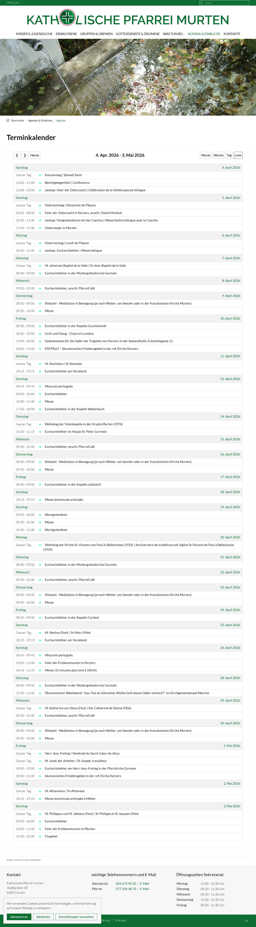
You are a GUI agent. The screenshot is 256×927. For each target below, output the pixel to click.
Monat (206, 155)
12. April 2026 (230, 379)
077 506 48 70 (126, 889)
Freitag (21, 318)
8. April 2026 (231, 280)
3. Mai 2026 (232, 806)
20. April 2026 (230, 537)
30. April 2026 (230, 723)
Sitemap (120, 920)
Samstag (22, 167)
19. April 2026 (230, 507)
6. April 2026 (231, 235)
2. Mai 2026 (232, 783)
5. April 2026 (231, 198)
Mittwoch (23, 280)
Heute (34, 155)
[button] (246, 921)
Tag (229, 155)
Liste (238, 155)
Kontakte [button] (232, 34)
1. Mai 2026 (232, 746)
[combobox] (224, 2)
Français (13, 2)
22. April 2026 (230, 572)
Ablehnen (43, 917)
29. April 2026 (230, 700)
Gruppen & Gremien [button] (96, 34)
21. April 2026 (230, 557)
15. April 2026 (230, 439)
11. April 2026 (230, 356)
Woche (219, 155)
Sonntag (22, 198)
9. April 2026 (231, 296)
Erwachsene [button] (66, 34)
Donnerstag (24, 296)
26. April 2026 (230, 648)
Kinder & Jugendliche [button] (34, 34)
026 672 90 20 (126, 883)
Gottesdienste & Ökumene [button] (138, 34)
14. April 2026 (230, 416)
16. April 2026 (230, 454)
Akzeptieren (19, 917)
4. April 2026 (231, 167)
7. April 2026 (231, 258)
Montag (21, 235)
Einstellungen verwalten (76, 917)
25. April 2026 (230, 625)
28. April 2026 (230, 678)
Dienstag (22, 258)
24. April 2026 (230, 610)
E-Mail (144, 883)
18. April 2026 (230, 492)
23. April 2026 (230, 587)
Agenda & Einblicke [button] (204, 34)
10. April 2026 (230, 318)
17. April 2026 (230, 477)
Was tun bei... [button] (173, 34)
